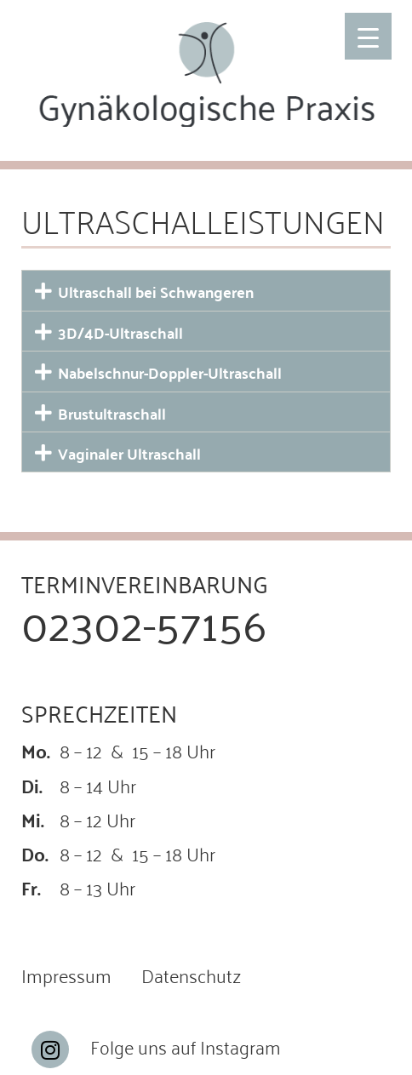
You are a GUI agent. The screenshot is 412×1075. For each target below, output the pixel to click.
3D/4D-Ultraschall (120, 332)
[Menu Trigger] (368, 36)
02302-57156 (143, 621)
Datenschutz (191, 974)
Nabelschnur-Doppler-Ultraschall (170, 372)
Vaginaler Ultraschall (129, 453)
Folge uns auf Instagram (185, 1045)
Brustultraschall (112, 413)
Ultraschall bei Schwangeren (156, 291)
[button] (206, 290)
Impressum (66, 974)
